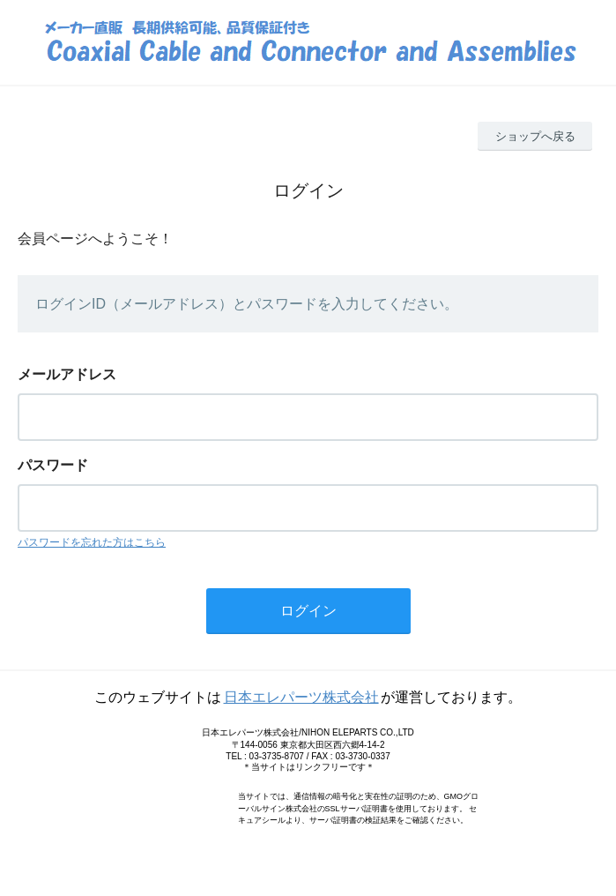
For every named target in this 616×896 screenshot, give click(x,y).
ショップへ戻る (535, 136)
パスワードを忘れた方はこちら (92, 542)
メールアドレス (67, 374)
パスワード (53, 465)
